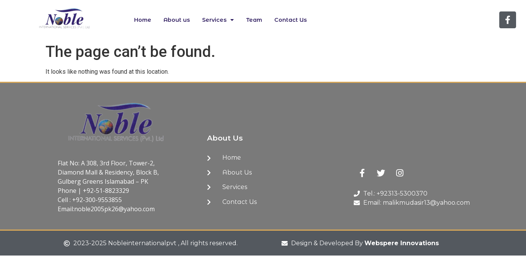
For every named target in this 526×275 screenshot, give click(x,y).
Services (218, 19)
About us (176, 19)
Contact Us (290, 19)
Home (142, 19)
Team (254, 19)
